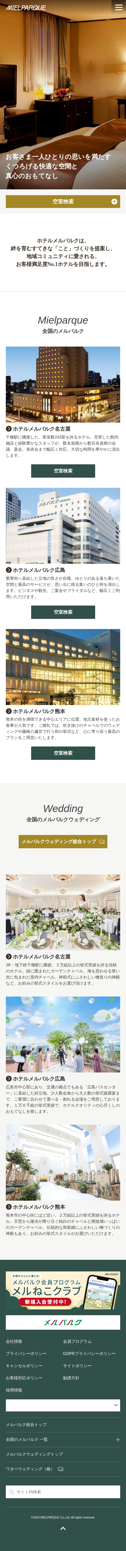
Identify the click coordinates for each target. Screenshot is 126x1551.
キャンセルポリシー (24, 1365)
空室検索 (63, 470)
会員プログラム (77, 1341)
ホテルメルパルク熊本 (39, 711)
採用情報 (14, 1390)
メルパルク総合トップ (26, 1424)
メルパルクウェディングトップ (34, 1454)
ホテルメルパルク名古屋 (41, 429)
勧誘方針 (71, 1378)
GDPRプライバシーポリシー (89, 1353)
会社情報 (14, 1341)
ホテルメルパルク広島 (39, 570)
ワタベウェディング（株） (30, 1469)
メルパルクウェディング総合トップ (63, 841)
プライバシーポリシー (26, 1353)
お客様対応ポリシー (24, 1378)
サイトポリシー (77, 1365)
